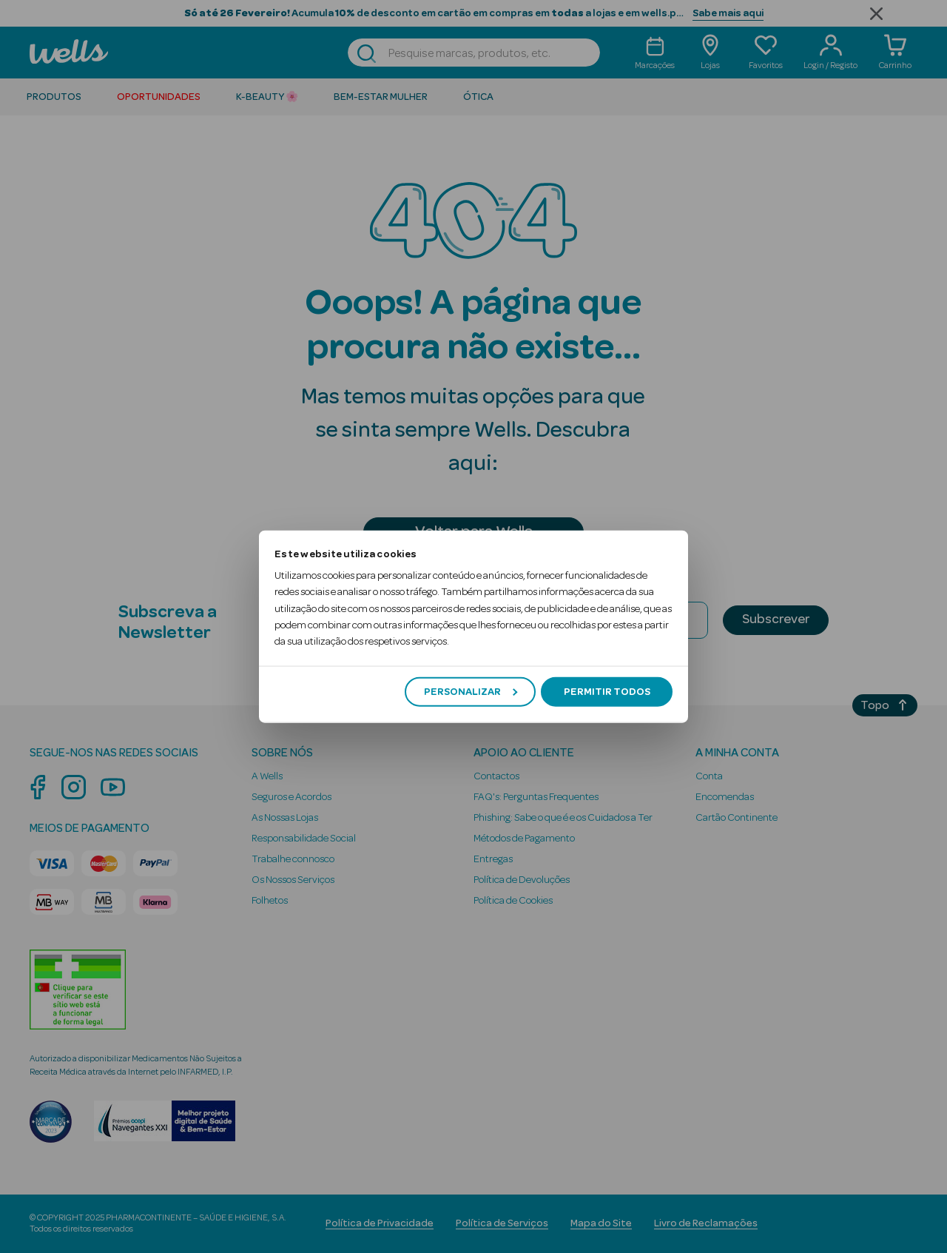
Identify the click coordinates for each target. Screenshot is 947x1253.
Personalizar (470, 691)
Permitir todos (607, 691)
